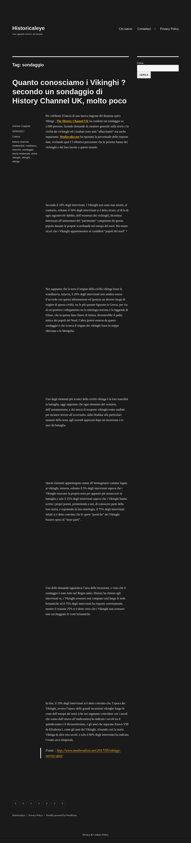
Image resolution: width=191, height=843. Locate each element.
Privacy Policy (169, 28)
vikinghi (26, 157)
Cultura (16, 136)
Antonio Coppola (21, 126)
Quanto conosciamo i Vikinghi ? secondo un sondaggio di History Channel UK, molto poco (69, 91)
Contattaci (144, 28)
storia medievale (21, 153)
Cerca (140, 63)
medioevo (31, 145)
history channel (20, 141)
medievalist (18, 145)
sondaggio (27, 149)
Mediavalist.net (69, 136)
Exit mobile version (12, 840)
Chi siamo (125, 28)
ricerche (16, 149)
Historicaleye (28, 28)
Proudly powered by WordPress (61, 815)
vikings (16, 161)
